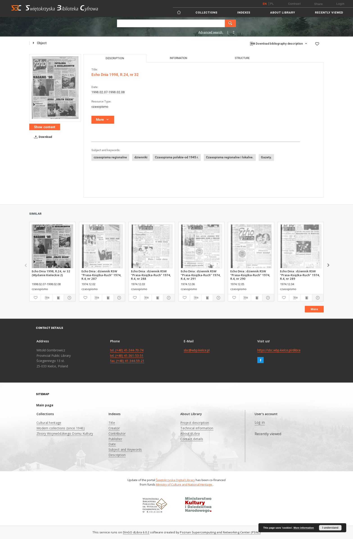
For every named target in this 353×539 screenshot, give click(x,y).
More (314, 309)
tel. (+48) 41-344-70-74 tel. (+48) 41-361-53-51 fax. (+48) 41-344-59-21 (127, 355)
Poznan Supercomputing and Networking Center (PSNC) (220, 532)
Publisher (115, 439)
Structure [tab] (242, 58)
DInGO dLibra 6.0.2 (136, 532)
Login (340, 3)
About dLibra (190, 433)
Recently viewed (329, 12)
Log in (260, 422)
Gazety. (266, 157)
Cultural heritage (48, 423)
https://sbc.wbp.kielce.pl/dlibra (278, 350)
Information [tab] (178, 58)
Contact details (191, 439)
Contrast (294, 3)
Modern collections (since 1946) (60, 428)
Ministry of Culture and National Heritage (184, 484)
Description (117, 455)
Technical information (196, 428)
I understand (330, 527)
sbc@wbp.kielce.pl (197, 350)
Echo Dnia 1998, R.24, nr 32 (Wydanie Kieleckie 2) (51, 273)
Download (42, 136)
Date (112, 444)
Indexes (243, 12)
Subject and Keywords (125, 449)
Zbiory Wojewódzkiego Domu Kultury (64, 433)
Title (112, 423)
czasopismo (99, 106)
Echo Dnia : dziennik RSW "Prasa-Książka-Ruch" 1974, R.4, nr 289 (300, 274)
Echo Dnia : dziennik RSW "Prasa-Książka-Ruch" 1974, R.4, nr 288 (151, 274)
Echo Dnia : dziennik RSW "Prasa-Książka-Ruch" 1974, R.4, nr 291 (201, 274)
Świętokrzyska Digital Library (175, 480)
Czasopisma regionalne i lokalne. (229, 157)
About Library (282, 12)
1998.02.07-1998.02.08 (108, 92)
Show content (44, 127)
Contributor (117, 433)
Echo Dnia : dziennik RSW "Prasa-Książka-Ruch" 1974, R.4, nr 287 (101, 274)
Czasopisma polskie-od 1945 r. (177, 157)
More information (304, 527)
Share (318, 4)
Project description (194, 423)
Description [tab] (115, 58)
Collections (206, 12)
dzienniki (140, 157)
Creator (114, 428)
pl (272, 3)
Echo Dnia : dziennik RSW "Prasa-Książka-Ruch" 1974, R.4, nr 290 (250, 274)
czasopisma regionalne (110, 157)
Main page (44, 405)
